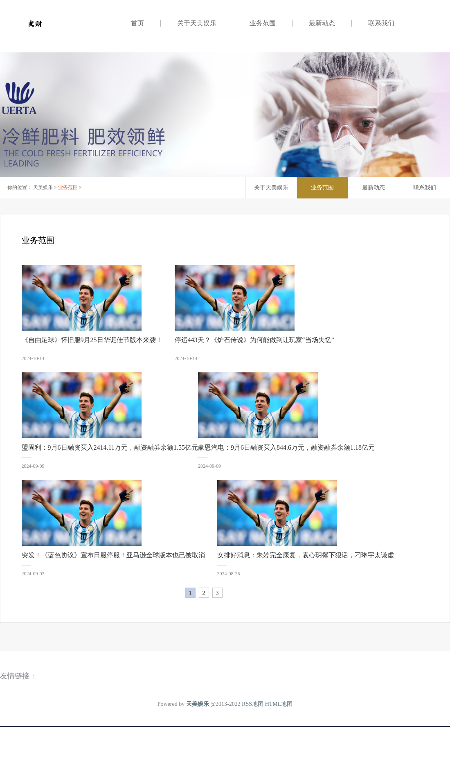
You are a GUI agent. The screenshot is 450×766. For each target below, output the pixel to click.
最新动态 (322, 23)
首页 (137, 23)
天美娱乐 (43, 187)
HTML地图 (279, 704)
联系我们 (381, 23)
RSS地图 (252, 704)
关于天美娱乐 (196, 23)
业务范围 (263, 23)
